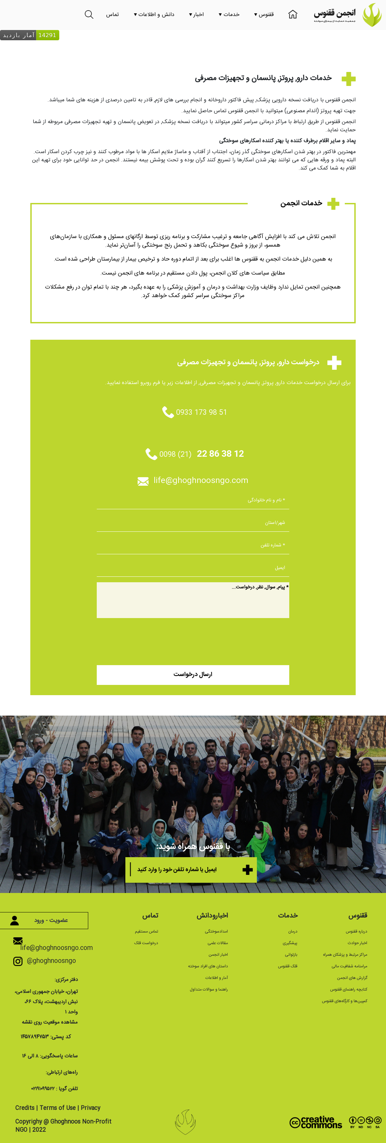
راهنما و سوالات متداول (209, 989)
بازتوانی (291, 954)
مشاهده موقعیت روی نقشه (50, 1022)
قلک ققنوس (287, 966)
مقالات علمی (217, 943)
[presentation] (237, 639)
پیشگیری (290, 943)
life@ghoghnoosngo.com (193, 480)
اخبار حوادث (357, 943)
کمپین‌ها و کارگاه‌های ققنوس (344, 1001)
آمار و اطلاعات (216, 978)
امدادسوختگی (216, 931)
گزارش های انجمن (352, 978)
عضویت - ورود (42, 920)
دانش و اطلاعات (154, 14)
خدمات (229, 14)
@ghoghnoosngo (48, 961)
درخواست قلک (146, 943)
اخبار (196, 14)
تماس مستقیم (146, 931)
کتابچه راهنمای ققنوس (348, 989)
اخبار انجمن (218, 954)
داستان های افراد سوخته (208, 966)
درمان (292, 931)
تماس (112, 14)
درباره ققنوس (356, 931)
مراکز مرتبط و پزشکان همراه (345, 954)
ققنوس (264, 14)
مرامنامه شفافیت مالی (349, 966)
